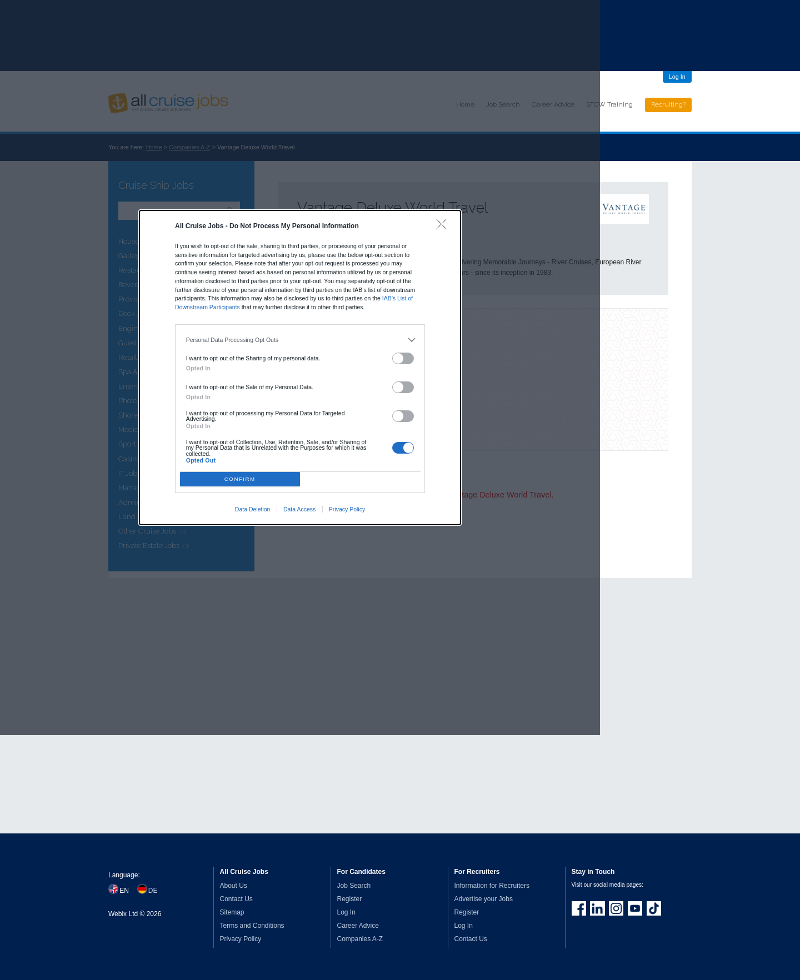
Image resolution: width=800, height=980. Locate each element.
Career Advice (358, 925)
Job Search (354, 885)
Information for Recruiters (491, 885)
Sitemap (232, 912)
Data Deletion (253, 509)
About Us (233, 885)
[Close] (444, 227)
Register (349, 899)
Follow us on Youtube (635, 908)
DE (153, 890)
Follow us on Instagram (616, 908)
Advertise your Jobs (483, 899)
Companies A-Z (360, 939)
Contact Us (236, 899)
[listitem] (300, 339)
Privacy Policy (347, 509)
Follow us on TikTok (654, 908)
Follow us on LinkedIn (597, 908)
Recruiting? (668, 104)
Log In (677, 76)
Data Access (299, 509)
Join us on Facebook (579, 908)
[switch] (403, 358)
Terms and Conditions (252, 925)
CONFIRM (240, 479)
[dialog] (300, 367)
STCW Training (609, 104)
